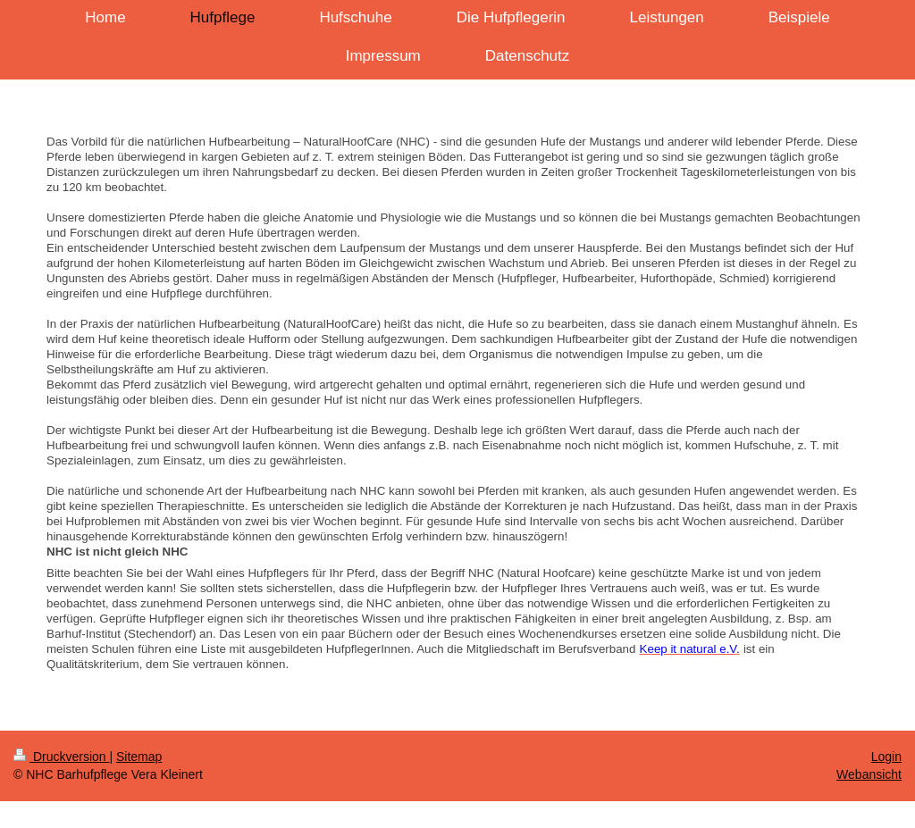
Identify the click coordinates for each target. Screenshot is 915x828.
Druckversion (61, 756)
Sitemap (139, 756)
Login (886, 756)
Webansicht (869, 774)
